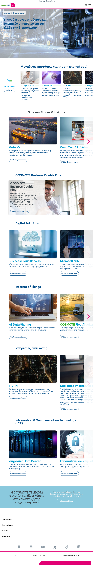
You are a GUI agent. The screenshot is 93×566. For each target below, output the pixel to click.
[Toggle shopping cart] (85, 5)
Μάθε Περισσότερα (18, 160)
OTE (15, 556)
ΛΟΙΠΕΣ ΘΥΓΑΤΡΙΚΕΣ (40, 556)
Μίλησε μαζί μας (66, 501)
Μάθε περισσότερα (20, 211)
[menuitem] (19, 547)
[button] (88, 141)
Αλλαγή (9, 90)
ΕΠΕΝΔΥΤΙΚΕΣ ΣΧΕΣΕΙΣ (71, 556)
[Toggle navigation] (89, 5)
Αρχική (7, 13)
